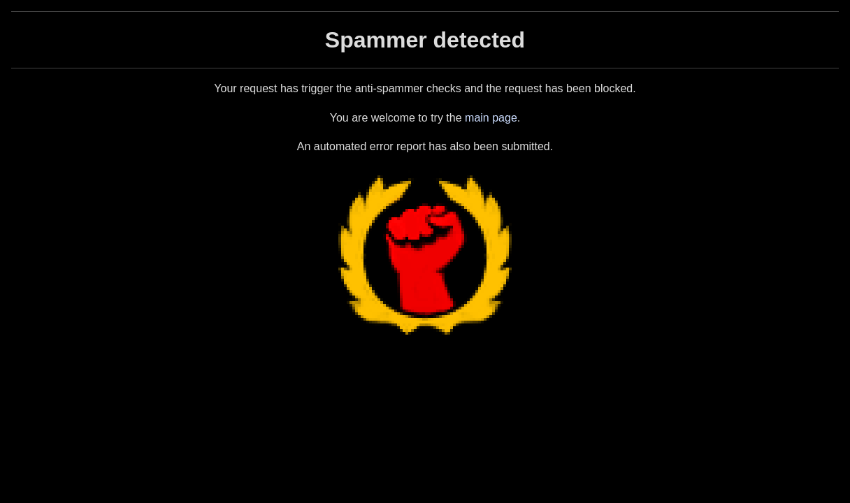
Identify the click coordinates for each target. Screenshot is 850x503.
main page (491, 118)
